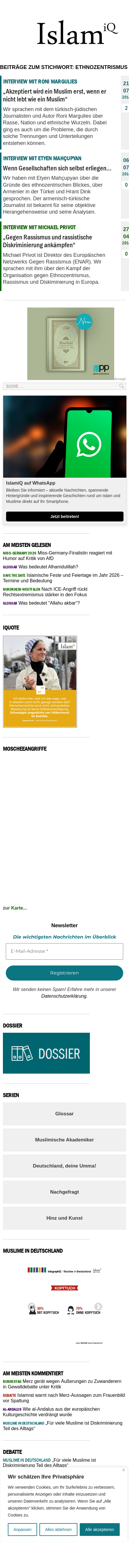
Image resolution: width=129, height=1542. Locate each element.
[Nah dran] (123, 1470)
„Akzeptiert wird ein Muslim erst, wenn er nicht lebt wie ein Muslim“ (54, 95)
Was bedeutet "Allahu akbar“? (41, 603)
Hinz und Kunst (64, 1218)
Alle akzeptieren (99, 1529)
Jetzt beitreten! (64, 516)
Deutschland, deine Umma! (64, 1166)
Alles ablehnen (58, 1529)
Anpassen (22, 1529)
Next (96, 1305)
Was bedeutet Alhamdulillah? (40, 566)
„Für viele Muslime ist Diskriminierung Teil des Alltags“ (49, 1463)
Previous (30, 1305)
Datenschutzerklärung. (64, 996)
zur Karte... (15, 907)
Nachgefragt (64, 1192)
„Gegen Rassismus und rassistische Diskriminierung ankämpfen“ (47, 241)
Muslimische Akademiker (64, 1140)
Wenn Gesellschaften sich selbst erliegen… (57, 168)
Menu (119, 8)
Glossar (64, 1114)
